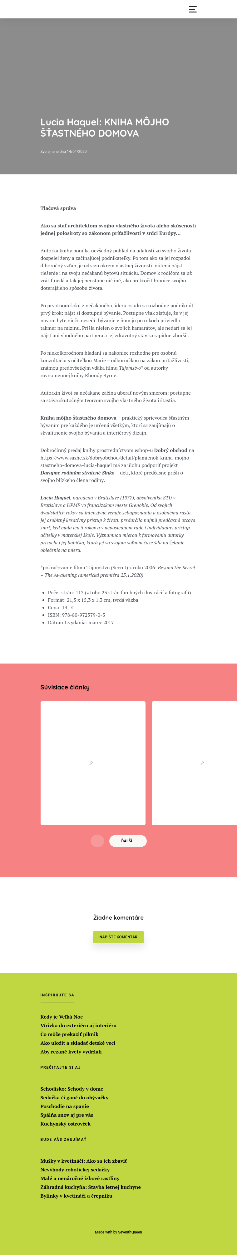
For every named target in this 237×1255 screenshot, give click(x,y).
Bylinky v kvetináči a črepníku (77, 1195)
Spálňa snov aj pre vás (67, 1115)
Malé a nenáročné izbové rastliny (80, 1178)
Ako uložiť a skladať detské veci (78, 1042)
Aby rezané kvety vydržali (71, 1051)
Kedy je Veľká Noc (62, 1016)
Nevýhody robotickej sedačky (75, 1169)
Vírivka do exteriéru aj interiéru (79, 1025)
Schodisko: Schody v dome (72, 1088)
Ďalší (126, 841)
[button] (193, 9)
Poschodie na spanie (65, 1106)
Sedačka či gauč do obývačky (75, 1097)
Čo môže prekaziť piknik (70, 1034)
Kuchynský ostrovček (66, 1123)
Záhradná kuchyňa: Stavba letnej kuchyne (91, 1187)
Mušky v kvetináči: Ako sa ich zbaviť (84, 1160)
